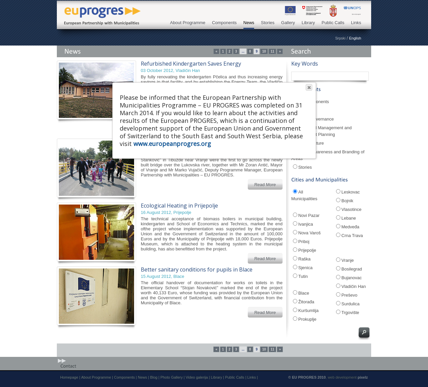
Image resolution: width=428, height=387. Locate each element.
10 (264, 51)
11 (272, 51)
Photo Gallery (171, 377)
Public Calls (333, 22)
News (248, 22)
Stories (267, 22)
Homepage (69, 377)
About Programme (188, 22)
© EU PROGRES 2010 (307, 377)
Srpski (340, 38)
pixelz (362, 377)
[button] (309, 87)
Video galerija (197, 377)
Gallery (288, 22)
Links (356, 22)
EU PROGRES (100, 11)
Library (308, 22)
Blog (153, 377)
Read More (265, 184)
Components (224, 22)
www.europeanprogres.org (172, 144)
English (355, 38)
